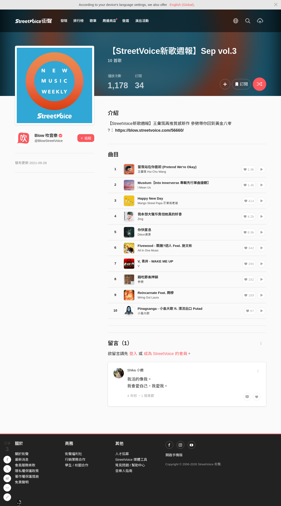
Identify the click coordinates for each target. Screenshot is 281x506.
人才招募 (122, 454)
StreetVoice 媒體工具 (131, 459)
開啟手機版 (174, 455)
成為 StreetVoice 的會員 (165, 353)
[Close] (276, 4)
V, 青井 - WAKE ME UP (155, 261)
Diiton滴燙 (144, 234)
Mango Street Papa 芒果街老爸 (158, 203)
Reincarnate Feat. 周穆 (156, 293)
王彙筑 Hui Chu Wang (152, 171)
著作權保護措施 (27, 476)
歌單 (93, 21)
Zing (140, 219)
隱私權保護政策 (27, 471)
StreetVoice (33, 21)
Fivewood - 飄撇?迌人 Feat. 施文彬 (165, 246)
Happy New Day (150, 198)
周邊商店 (110, 20)
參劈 (141, 282)
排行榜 (78, 21)
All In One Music (148, 250)
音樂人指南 (123, 471)
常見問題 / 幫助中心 (130, 465)
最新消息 (22, 459)
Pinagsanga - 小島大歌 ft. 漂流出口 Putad (170, 308)
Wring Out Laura (148, 297)
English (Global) (182, 5)
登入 (133, 353)
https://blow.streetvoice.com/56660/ (149, 130)
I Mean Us (144, 187)
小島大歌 (143, 313)
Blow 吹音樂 (49, 135)
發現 (63, 21)
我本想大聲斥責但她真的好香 (160, 214)
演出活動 (142, 21)
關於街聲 (22, 454)
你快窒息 (144, 230)
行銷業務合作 (75, 459)
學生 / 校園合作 (76, 465)
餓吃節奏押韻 (148, 277)
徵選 (125, 21)
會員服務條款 (25, 465)
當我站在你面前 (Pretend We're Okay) (167, 167)
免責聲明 (22, 482)
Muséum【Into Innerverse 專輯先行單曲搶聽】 (174, 183)
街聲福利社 (73, 454)
